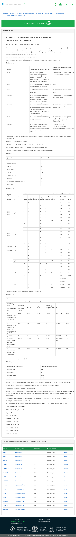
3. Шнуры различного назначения (15, 15)
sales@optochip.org (16, 523)
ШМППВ (5, 481)
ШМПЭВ (5, 464)
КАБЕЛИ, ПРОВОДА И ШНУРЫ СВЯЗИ (22, 13)
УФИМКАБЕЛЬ (19, 489)
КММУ (5, 460)
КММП (5, 456)
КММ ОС (5, 509)
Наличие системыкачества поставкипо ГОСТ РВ (61, 529)
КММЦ (5, 485)
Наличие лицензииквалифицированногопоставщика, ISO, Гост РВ (24, 529)
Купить (66, 452)
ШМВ (4, 477)
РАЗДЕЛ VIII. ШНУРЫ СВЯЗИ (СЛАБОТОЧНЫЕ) (50, 13)
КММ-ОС (5, 501)
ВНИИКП (5, 13)
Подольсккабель (20, 485)
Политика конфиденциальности (35, 535)
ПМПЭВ (5, 473)
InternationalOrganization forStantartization (43, 529)
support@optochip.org (44, 521)
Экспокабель (19, 452)
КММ (4, 452)
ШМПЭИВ (6, 468)
